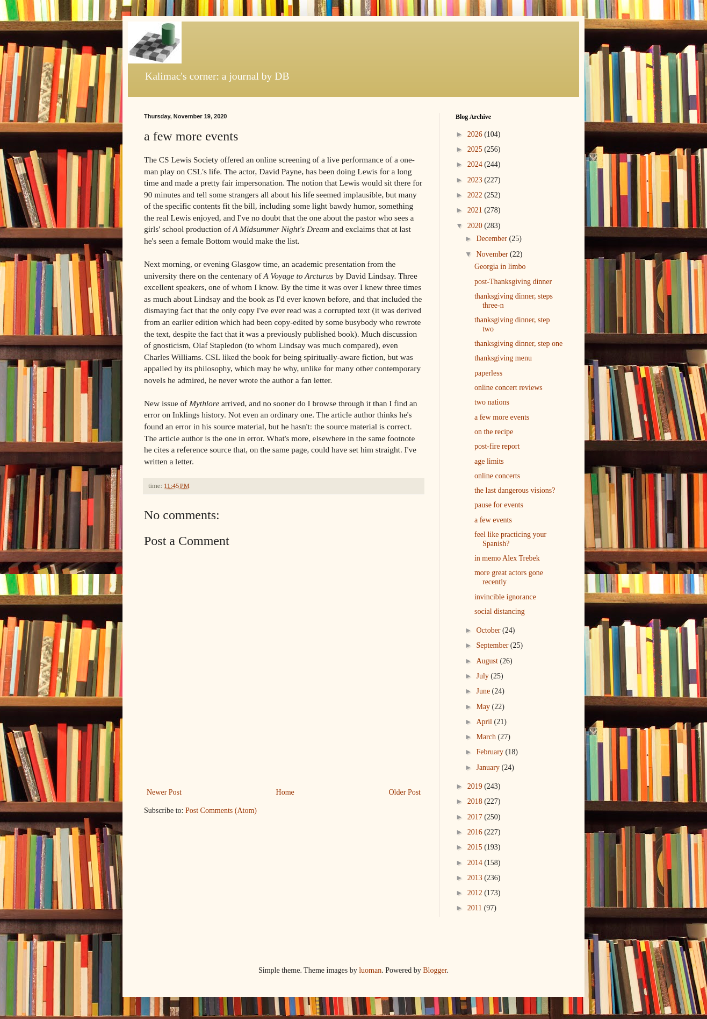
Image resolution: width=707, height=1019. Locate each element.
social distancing (499, 611)
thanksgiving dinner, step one (518, 343)
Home (285, 792)
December (492, 239)
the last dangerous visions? (514, 490)
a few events (493, 520)
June (484, 691)
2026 (476, 134)
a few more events (501, 417)
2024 (476, 164)
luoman (370, 970)
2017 (476, 817)
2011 (475, 908)
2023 (476, 180)
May (484, 707)
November (493, 254)
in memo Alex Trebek (507, 558)
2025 (476, 149)
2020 (476, 226)
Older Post (405, 792)
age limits (489, 461)
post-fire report (497, 446)
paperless (488, 373)
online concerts (497, 476)
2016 (476, 832)
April (485, 722)
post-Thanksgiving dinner (513, 282)
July (483, 676)
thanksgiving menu (503, 358)
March (486, 737)
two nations (491, 402)
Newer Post (164, 792)
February (490, 752)
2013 (476, 878)
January (488, 767)
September (493, 645)
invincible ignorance (505, 597)
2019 (476, 786)
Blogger (434, 970)
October (489, 630)
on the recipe (493, 432)
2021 (476, 210)
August (488, 661)
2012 (476, 893)
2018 (476, 801)
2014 (476, 863)
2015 (476, 847)
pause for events (498, 505)
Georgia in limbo (499, 267)
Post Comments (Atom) (221, 810)
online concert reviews (508, 388)
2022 (476, 195)
